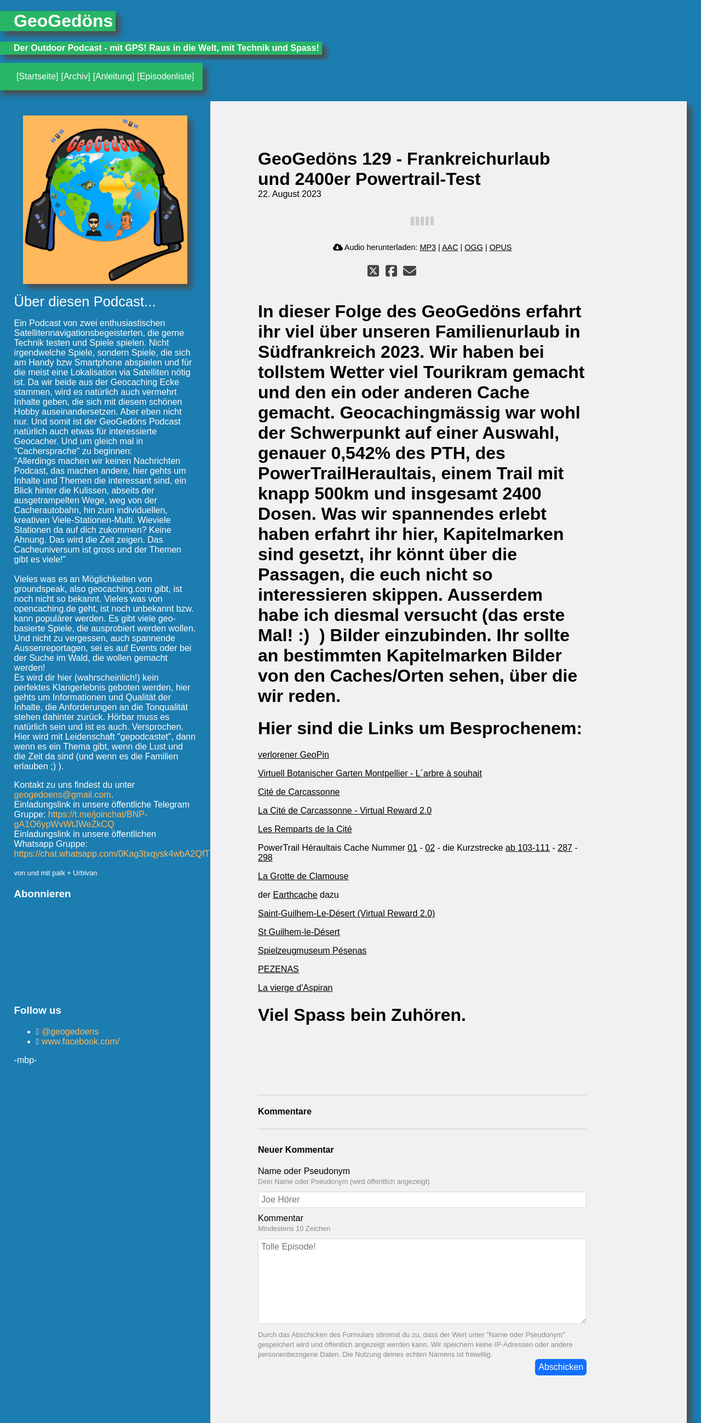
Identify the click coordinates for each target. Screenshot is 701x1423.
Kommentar (280, 1218)
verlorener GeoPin (293, 754)
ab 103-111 (527, 847)
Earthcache (295, 894)
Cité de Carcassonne (299, 792)
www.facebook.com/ (79, 1041)
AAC (450, 247)
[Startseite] (37, 76)
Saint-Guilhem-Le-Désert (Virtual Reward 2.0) (346, 913)
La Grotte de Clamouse (303, 876)
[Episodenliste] (165, 76)
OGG (473, 247)
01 (412, 847)
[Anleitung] (114, 76)
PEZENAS (278, 969)
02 (430, 847)
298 (265, 857)
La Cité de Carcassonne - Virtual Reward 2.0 (345, 810)
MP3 (428, 247)
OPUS (501, 247)
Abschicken (560, 1367)
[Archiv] (75, 76)
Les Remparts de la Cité (305, 829)
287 (565, 847)
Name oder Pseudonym (304, 1171)
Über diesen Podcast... (85, 301)
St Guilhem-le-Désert (299, 932)
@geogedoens (69, 1031)
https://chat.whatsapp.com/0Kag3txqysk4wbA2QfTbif (116, 853)
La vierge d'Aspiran (295, 987)
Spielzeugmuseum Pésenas (312, 950)
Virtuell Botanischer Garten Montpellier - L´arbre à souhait (370, 773)
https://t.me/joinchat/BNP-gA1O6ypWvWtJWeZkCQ (81, 819)
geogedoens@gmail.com (62, 794)
